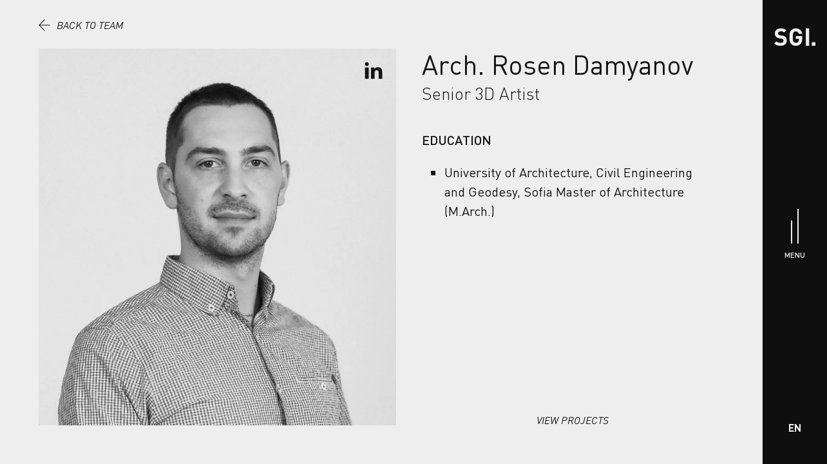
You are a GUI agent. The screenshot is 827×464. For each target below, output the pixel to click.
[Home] (795, 37)
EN (794, 427)
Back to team (81, 25)
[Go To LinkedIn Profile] (373, 71)
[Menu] (795, 232)
